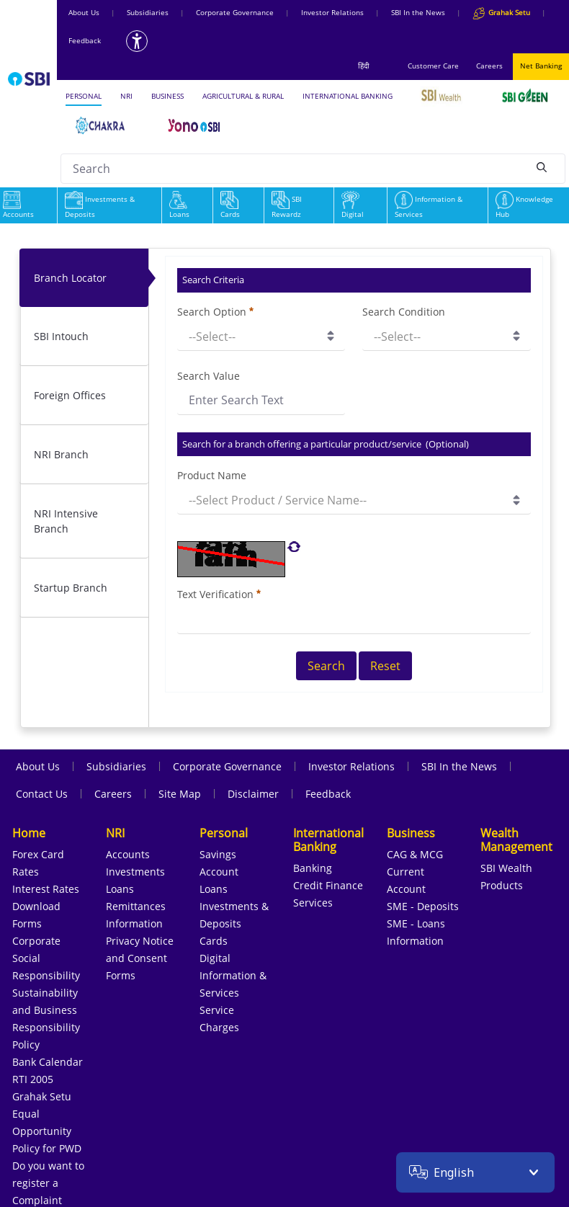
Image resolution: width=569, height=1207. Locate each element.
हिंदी (363, 66)
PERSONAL (84, 96)
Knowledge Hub (524, 206)
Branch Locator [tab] (70, 278)
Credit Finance (328, 885)
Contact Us (42, 794)
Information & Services (428, 206)
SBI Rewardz (287, 206)
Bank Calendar (47, 1062)
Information (134, 923)
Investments (135, 871)
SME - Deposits (423, 906)
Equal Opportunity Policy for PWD (46, 1131)
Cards (230, 206)
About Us (83, 12)
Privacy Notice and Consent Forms (140, 958)
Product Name (211, 475)
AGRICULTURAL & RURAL (243, 96)
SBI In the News (418, 12)
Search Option (215, 312)
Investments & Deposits (100, 206)
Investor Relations (332, 12)
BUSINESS (167, 96)
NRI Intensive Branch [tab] (66, 521)
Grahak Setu (41, 1096)
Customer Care (433, 66)
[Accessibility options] (137, 41)
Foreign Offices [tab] (70, 395)
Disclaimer (253, 794)
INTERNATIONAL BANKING (348, 96)
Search (326, 666)
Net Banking (541, 66)
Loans (179, 206)
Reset (385, 666)
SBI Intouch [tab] (61, 336)
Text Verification (219, 594)
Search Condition (403, 312)
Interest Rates (45, 889)
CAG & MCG (415, 854)
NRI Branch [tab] (61, 454)
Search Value (208, 376)
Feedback (84, 40)
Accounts (128, 854)
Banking (312, 868)
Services (313, 902)
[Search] (541, 166)
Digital (352, 206)
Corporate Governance (235, 12)
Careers (489, 66)
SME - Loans (416, 923)
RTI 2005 (32, 1079)
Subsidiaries (148, 12)
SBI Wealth (506, 868)
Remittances (136, 906)
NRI (126, 96)
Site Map (179, 794)
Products (501, 885)
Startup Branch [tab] (70, 587)
